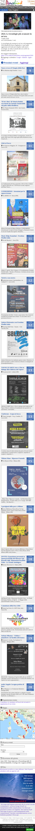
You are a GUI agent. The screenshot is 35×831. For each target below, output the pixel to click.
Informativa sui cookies (8, 820)
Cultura (6, 7)
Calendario (3, 10)
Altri (2, 59)
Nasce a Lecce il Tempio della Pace (13, 68)
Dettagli (32, 827)
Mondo (12, 7)
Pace (1, 7)
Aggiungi (24, 62)
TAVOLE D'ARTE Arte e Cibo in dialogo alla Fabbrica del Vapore (12, 368)
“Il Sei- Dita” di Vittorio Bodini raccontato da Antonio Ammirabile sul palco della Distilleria (13, 103)
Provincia (3, 750)
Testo (2, 744)
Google (19, 57)
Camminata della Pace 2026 (10, 606)
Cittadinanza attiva (22, 7)
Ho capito (30, 829)
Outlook (24, 57)
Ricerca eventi (8, 742)
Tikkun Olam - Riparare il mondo (13, 458)
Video (10, 10)
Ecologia (31, 7)
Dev (4, 767)
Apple (30, 57)
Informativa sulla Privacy (26, 819)
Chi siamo (31, 1)
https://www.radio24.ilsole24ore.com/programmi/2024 (17, 55)
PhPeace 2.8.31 (14, 819)
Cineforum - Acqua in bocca (11, 414)
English (15, 10)
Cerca (33, 3)
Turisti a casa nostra (8, 278)
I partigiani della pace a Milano (12, 506)
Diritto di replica (19, 820)
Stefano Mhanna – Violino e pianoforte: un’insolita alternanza (12, 637)
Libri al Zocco (6, 143)
